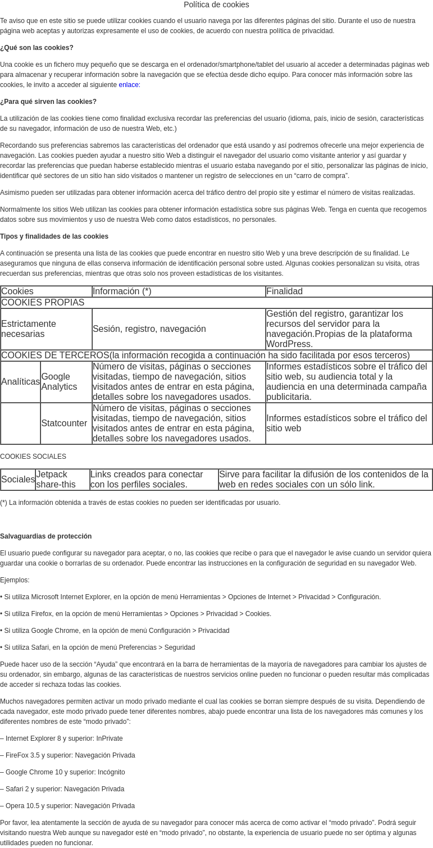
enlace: (129, 85)
